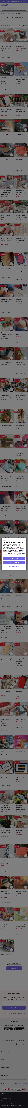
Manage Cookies (14, 566)
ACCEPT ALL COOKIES (14, 558)
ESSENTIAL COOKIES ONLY (14, 562)
